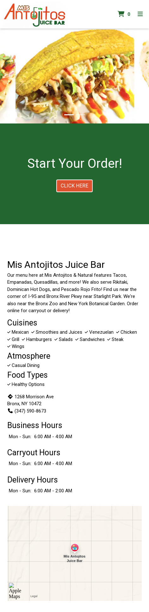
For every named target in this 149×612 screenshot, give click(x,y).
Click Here (74, 186)
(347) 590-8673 (26, 411)
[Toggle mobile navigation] (140, 14)
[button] (11, 75)
